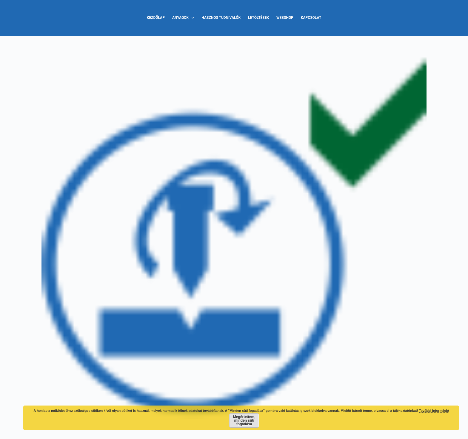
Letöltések (258, 18)
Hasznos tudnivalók (221, 18)
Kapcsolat (311, 18)
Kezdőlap (156, 18)
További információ (434, 410)
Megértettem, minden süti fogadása (244, 420)
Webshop (284, 18)
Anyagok (184, 18)
